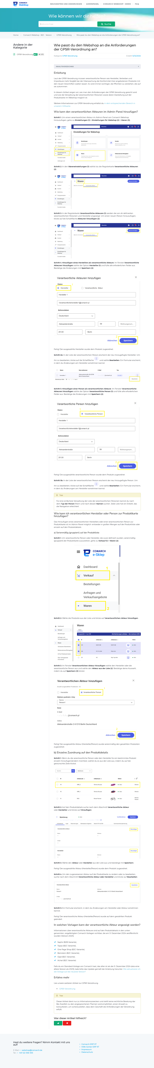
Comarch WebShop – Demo (117, 4)
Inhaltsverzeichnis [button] (98, 66)
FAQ (137, 4)
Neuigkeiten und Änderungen (66, 4)
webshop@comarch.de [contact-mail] (32, 1050)
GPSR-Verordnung (69, 56)
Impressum (86, 1049)
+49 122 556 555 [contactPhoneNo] (26, 1053)
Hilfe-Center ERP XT (90, 1047)
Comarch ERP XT (89, 1044)
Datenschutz (87, 1052)
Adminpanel (92, 4)
